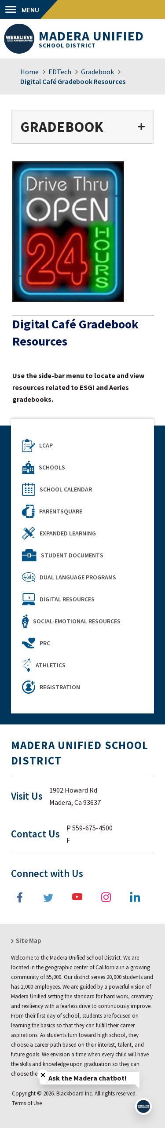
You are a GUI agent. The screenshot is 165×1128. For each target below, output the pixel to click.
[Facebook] (20, 897)
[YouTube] (78, 897)
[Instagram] (106, 897)
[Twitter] (49, 897)
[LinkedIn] (135, 897)
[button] (29, 9)
